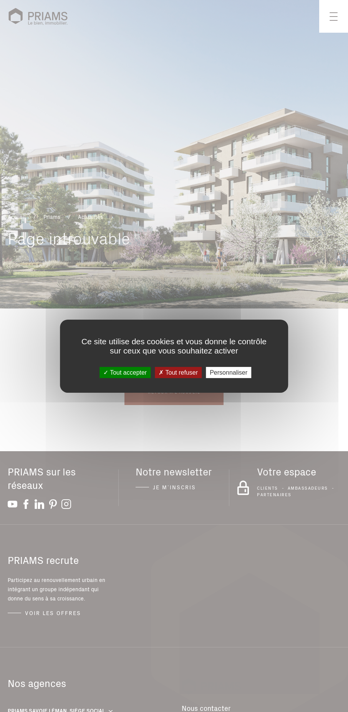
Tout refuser (178, 372)
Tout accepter (125, 372)
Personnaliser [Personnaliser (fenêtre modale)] (228, 372)
